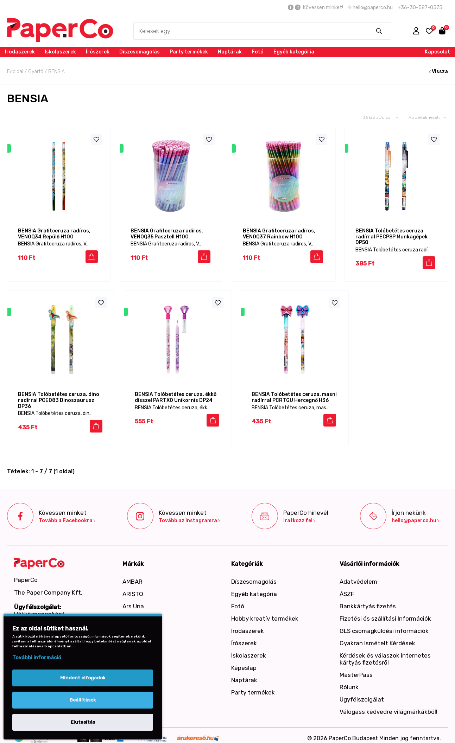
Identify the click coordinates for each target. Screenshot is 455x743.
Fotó (258, 52)
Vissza (438, 72)
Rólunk (349, 681)
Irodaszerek (20, 52)
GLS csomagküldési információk (384, 625)
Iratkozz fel (299, 515)
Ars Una (133, 600)
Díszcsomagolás (139, 52)
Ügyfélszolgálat (362, 693)
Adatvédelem (358, 575)
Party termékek (189, 52)
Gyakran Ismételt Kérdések (377, 637)
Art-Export (137, 612)
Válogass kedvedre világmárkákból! (388, 706)
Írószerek (97, 52)
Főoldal (15, 72)
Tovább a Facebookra (67, 515)
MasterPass (356, 669)
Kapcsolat (437, 52)
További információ (36, 658)
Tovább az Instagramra (189, 515)
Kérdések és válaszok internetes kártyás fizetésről (385, 653)
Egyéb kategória (293, 52)
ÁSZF (347, 588)
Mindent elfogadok (82, 677)
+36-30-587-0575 (420, 8)
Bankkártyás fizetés (368, 600)
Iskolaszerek (60, 52)
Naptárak (230, 52)
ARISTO (132, 588)
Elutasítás (83, 722)
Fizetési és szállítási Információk (385, 612)
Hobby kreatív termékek (264, 612)
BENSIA (56, 72)
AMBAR (132, 575)
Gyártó (35, 72)
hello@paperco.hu (370, 8)
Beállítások (83, 700)
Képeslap (244, 662)
